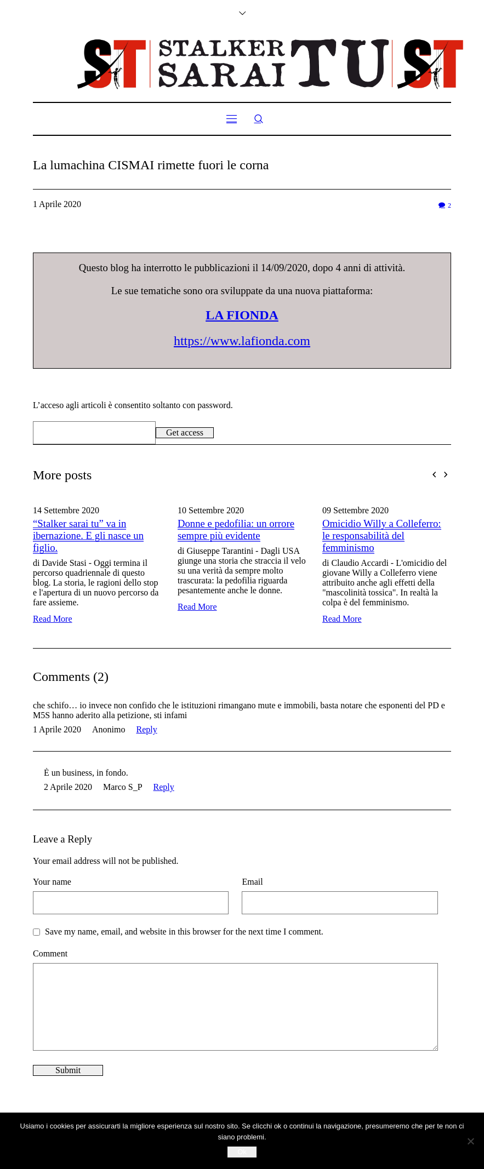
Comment (50, 953)
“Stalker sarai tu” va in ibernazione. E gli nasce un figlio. (88, 535)
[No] (470, 1141)
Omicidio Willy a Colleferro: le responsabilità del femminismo (381, 535)
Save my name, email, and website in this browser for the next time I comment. (184, 931)
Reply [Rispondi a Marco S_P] (163, 787)
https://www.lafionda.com (242, 341)
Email (252, 881)
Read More (52, 618)
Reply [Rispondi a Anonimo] (146, 729)
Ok (242, 1152)
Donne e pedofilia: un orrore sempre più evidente (236, 529)
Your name (52, 881)
